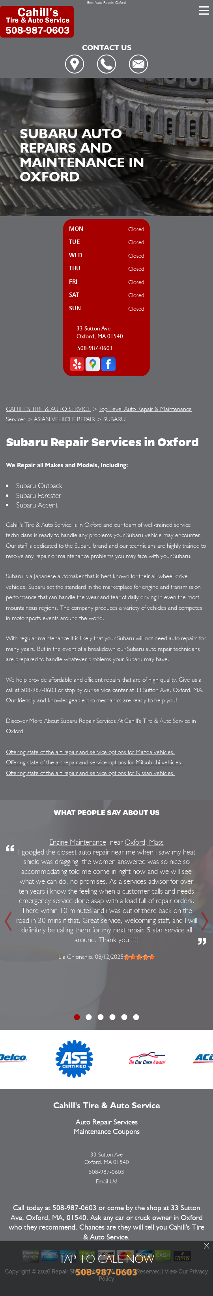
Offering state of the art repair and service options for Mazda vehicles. (90, 752)
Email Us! (107, 1181)
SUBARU (114, 419)
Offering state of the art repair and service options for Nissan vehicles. (90, 773)
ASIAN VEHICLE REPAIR (64, 419)
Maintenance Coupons (107, 1132)
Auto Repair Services (107, 1122)
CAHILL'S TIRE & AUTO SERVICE (48, 409)
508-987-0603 (95, 348)
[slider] (139, 957)
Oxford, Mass (144, 842)
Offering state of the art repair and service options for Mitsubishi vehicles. (94, 762)
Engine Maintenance (77, 842)
